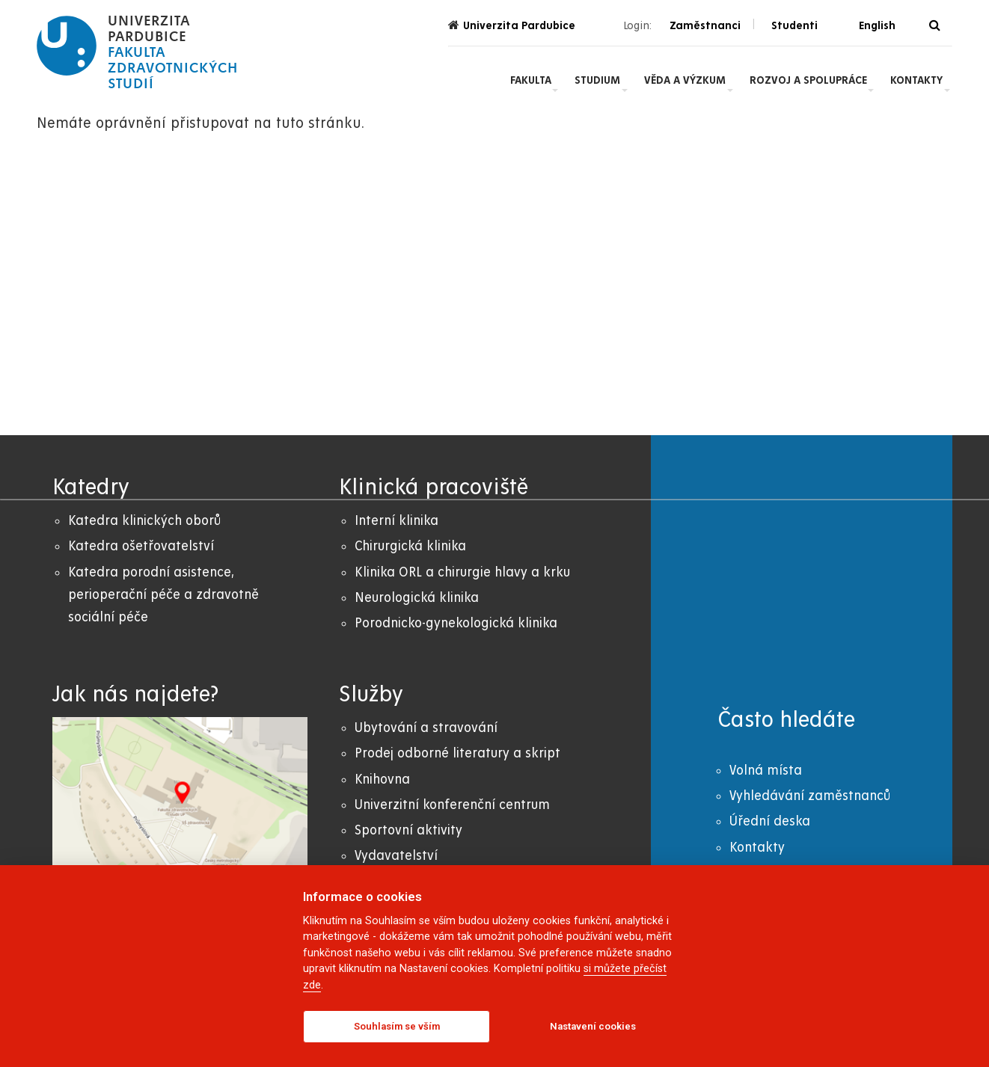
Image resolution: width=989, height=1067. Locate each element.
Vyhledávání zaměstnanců (809, 796)
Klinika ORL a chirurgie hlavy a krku (462, 572)
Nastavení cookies (593, 1026)
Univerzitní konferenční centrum (452, 805)
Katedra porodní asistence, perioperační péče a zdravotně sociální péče (163, 594)
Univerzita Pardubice (511, 25)
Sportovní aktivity (408, 830)
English (877, 25)
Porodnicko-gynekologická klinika (456, 623)
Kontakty (916, 80)
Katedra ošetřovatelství (141, 546)
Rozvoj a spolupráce (808, 80)
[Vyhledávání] (934, 25)
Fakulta (530, 80)
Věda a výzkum (685, 80)
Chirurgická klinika (410, 546)
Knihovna (382, 779)
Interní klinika (396, 521)
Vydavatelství (396, 856)
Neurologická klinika (417, 598)
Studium (597, 80)
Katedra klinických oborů (144, 521)
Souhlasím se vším (397, 1026)
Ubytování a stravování (426, 728)
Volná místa (765, 770)
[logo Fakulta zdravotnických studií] (137, 52)
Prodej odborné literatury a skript (457, 753)
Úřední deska (769, 821)
